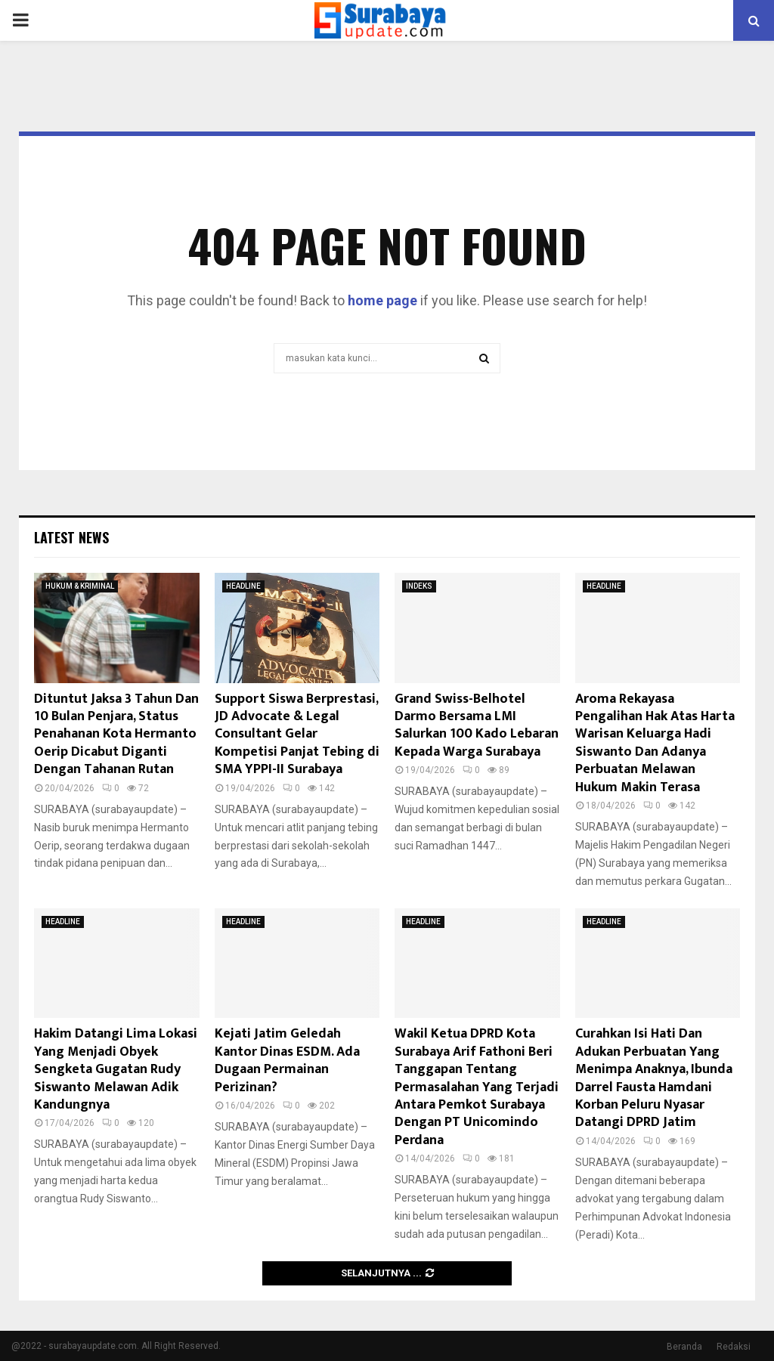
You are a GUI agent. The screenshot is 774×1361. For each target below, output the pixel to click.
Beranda (684, 1346)
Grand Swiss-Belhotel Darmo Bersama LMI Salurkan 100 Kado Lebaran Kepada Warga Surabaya (477, 725)
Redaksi (734, 1346)
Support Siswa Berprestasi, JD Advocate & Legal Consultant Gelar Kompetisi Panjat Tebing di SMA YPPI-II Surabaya (297, 734)
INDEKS (419, 586)
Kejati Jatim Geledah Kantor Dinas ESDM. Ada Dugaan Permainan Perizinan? (287, 1060)
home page (382, 300)
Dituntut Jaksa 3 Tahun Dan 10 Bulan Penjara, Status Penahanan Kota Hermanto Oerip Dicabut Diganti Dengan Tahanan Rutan (116, 734)
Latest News (71, 537)
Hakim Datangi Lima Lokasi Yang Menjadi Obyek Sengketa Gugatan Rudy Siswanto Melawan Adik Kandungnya (115, 1069)
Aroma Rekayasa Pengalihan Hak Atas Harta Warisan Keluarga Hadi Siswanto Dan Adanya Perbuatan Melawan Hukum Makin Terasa (655, 743)
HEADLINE (243, 586)
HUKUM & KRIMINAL (79, 586)
